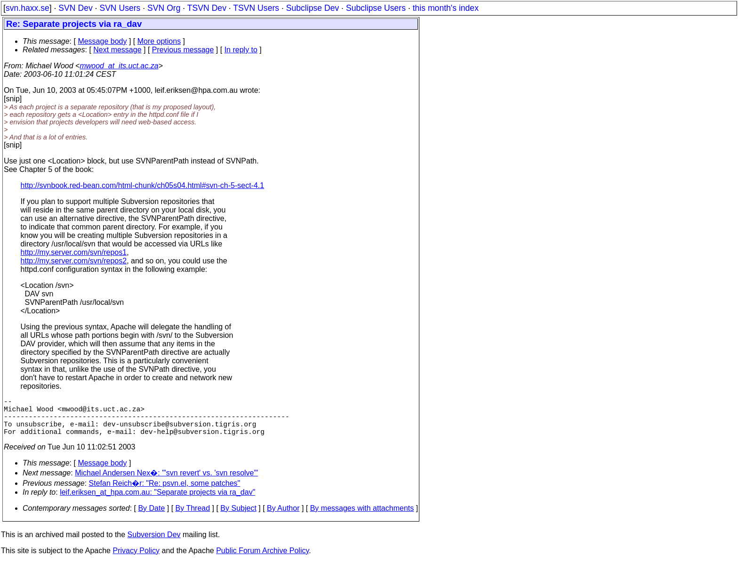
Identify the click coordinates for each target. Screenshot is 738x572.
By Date (151, 518)
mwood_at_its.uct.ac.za (119, 66)
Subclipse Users (376, 8)
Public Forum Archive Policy (262, 560)
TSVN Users (256, 8)
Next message (117, 50)
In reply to (241, 50)
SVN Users (119, 8)
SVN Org (163, 8)
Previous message (183, 50)
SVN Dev (75, 8)
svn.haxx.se (27, 8)
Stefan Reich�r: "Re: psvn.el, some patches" (165, 493)
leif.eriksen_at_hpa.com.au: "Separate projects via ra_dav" (157, 502)
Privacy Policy (136, 560)
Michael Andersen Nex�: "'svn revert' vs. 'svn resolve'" (166, 482)
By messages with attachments (362, 518)
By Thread (193, 518)
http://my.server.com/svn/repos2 (74, 261)
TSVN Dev (206, 8)
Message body (102, 41)
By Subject (238, 518)
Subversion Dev (154, 544)
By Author (283, 518)
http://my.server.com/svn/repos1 (74, 252)
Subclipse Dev (312, 8)
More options (159, 41)
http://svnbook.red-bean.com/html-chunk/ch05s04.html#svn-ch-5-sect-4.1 (143, 185)
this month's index (446, 8)
